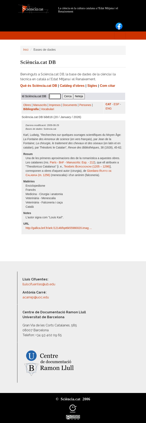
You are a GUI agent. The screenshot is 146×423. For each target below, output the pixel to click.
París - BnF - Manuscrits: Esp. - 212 (72, 162)
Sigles (92, 85)
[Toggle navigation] (120, 35)
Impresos (55, 105)
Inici (25, 49)
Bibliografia (31, 109)
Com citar (107, 85)
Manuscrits (40, 105)
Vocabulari (47, 109)
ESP (116, 104)
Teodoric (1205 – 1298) (87, 166)
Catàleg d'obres (72, 85)
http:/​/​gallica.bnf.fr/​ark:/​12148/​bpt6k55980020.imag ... (59, 228)
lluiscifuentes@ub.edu (39, 284)
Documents (70, 105)
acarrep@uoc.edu (35, 297)
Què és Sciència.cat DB (38, 85)
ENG (109, 108)
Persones (85, 105)
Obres (27, 105)
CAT (108, 104)
